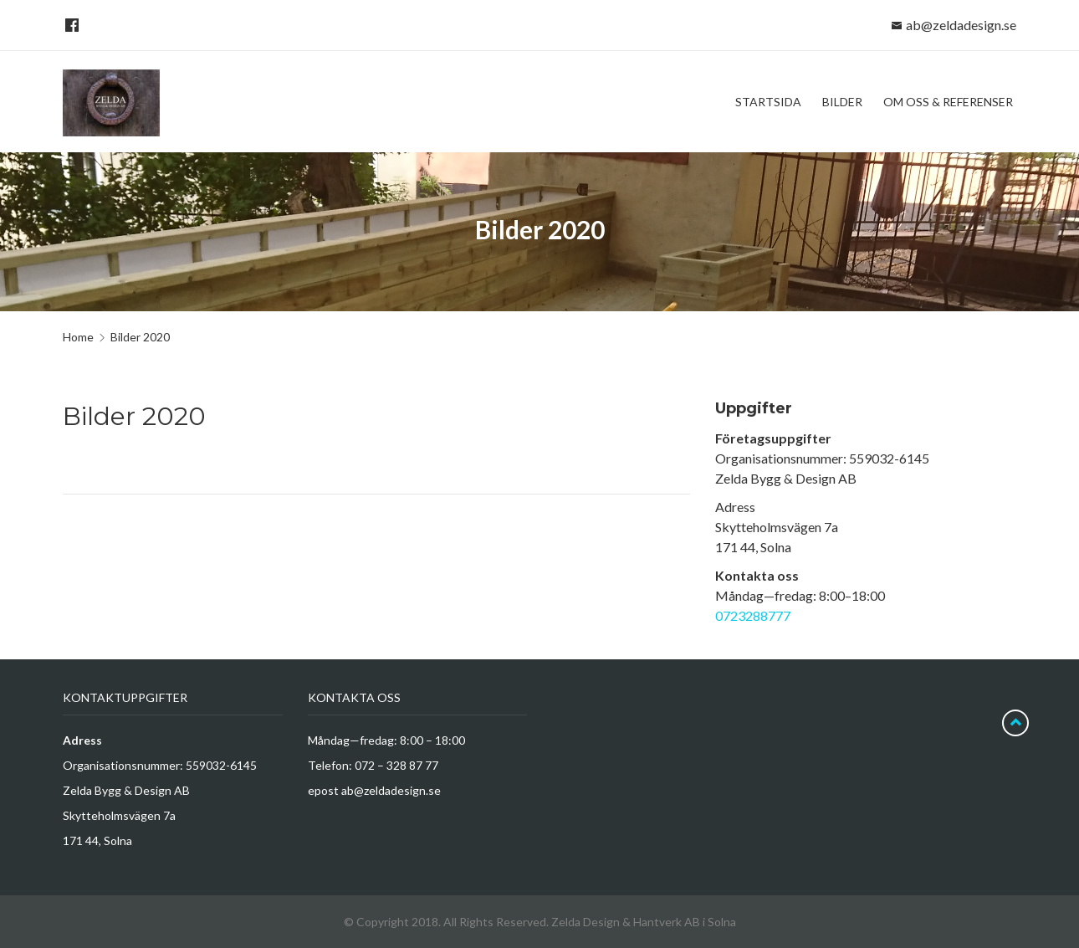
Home (78, 337)
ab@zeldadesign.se (961, 25)
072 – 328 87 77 (396, 765)
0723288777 (752, 615)
